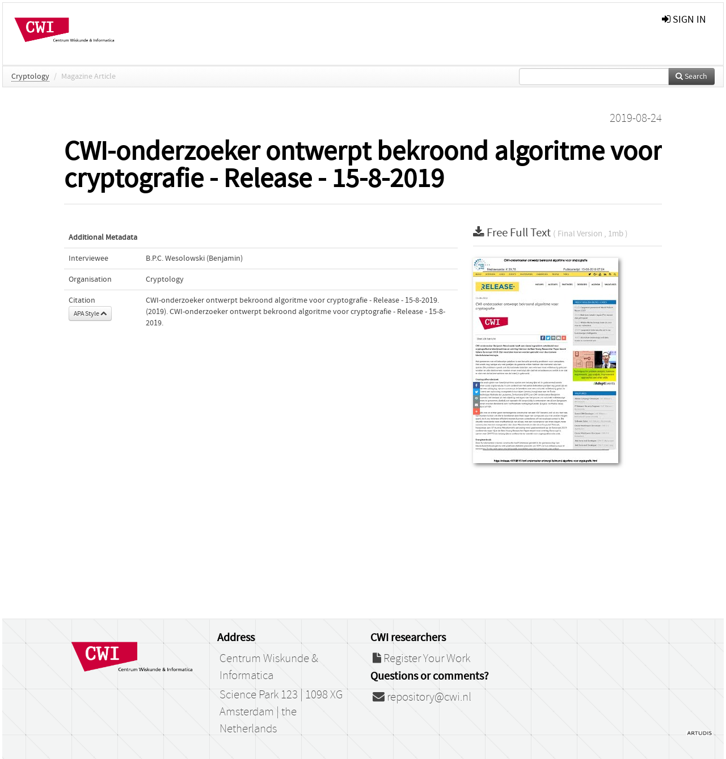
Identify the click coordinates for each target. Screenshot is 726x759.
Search (691, 76)
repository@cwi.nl (422, 697)
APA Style (90, 313)
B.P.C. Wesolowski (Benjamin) (194, 258)
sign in (684, 20)
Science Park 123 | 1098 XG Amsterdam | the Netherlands (281, 712)
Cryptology (30, 76)
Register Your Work (421, 658)
